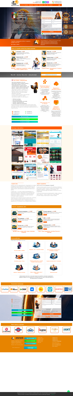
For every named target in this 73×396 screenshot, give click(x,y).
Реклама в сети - (52, 62)
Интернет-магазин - (52, 57)
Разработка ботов (40, 341)
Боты (45, 4)
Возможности (41, 4)
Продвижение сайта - (22, 63)
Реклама (43, 27)
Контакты (50, 4)
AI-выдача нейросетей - (49, 211)
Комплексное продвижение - (25, 211)
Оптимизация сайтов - (49, 224)
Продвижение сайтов (41, 338)
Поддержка (36, 4)
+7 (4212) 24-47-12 (54, 337)
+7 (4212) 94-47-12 (55, 338)
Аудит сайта (39, 342)
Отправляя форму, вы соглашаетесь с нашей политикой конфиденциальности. (50, 312)
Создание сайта (45, 25)
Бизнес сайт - (51, 51)
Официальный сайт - (22, 57)
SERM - (46, 218)
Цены (48, 4)
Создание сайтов (40, 337)
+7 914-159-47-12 (54, 341)
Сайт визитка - (20, 51)
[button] (1, 288)
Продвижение (31, 4)
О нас (23, 4)
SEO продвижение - (23, 218)
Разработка (26, 4)
